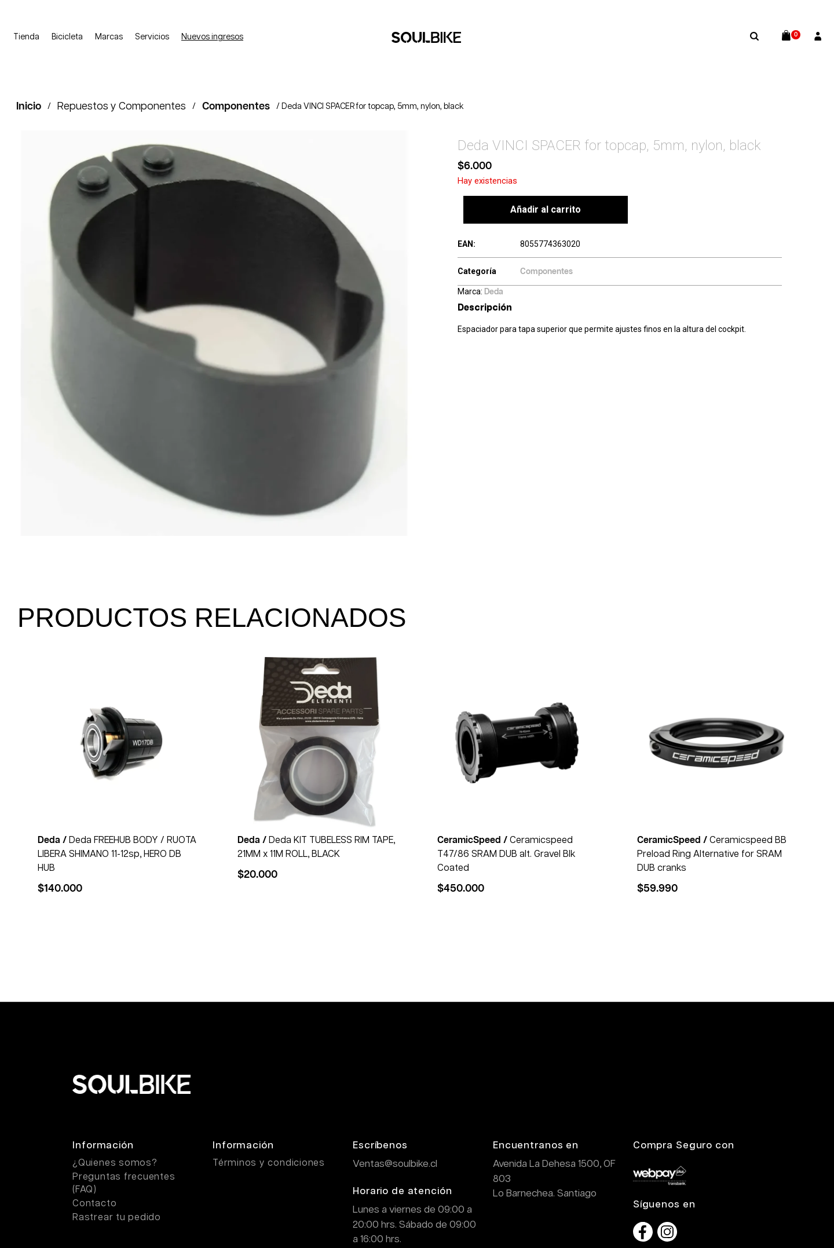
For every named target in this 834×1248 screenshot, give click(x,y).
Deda (493, 292)
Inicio (28, 107)
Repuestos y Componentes (121, 107)
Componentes (236, 107)
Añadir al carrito (545, 209)
